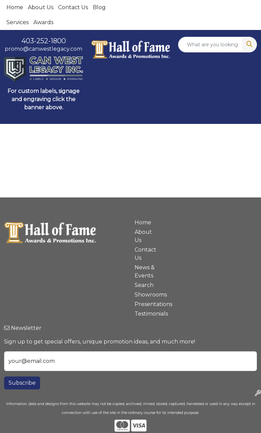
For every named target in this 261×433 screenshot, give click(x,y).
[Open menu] (247, 134)
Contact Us (73, 7)
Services (17, 22)
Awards (43, 22)
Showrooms (147, 294)
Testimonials (147, 313)
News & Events (145, 271)
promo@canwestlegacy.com (43, 49)
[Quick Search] (210, 44)
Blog (99, 7)
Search (144, 285)
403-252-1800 (43, 41)
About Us (40, 7)
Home (14, 7)
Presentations (147, 304)
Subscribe (22, 383)
